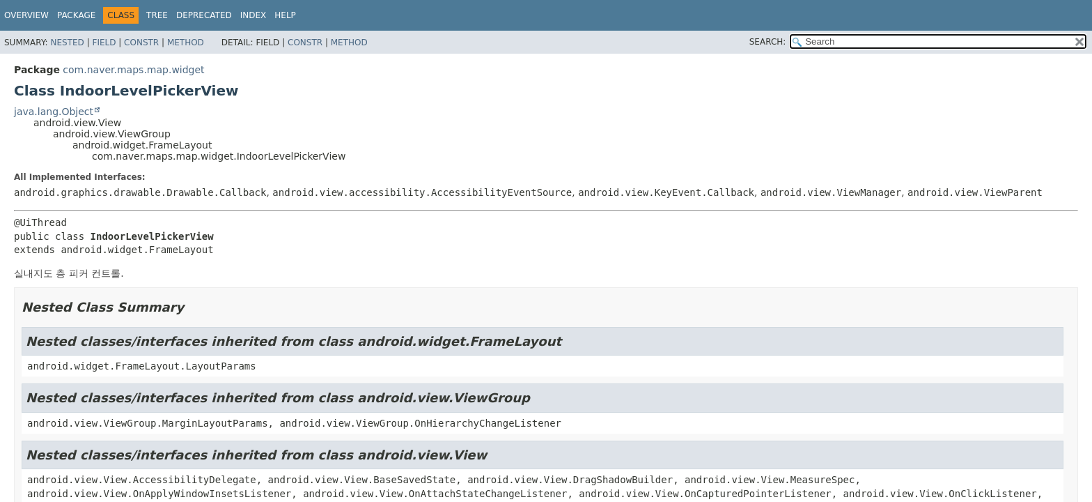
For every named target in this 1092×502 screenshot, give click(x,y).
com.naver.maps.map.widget (133, 69)
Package (76, 15)
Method (185, 42)
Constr (141, 42)
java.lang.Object (53, 111)
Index (253, 15)
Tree (157, 15)
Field (104, 42)
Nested (67, 42)
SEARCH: (767, 42)
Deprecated (204, 15)
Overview (26, 15)
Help (285, 15)
